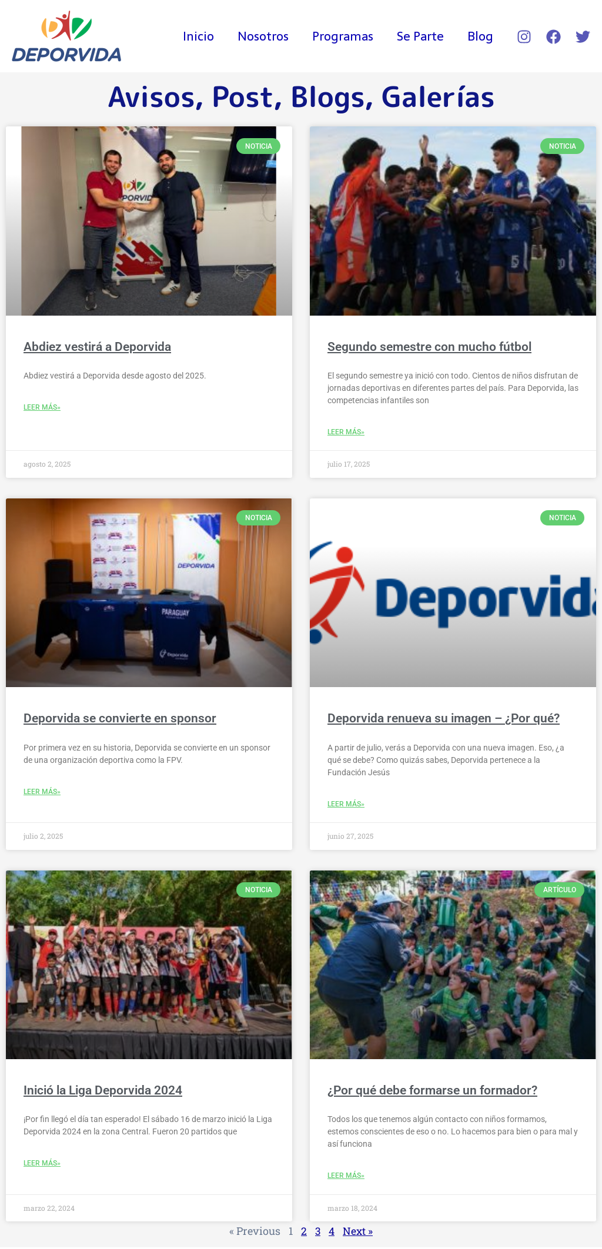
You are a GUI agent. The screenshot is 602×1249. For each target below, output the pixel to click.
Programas (339, 36)
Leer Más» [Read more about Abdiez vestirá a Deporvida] (42, 408)
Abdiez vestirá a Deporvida (97, 347)
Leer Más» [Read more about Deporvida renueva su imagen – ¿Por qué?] (345, 805)
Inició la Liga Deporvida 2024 (103, 1091)
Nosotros (259, 36)
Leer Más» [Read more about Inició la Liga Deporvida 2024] (42, 1165)
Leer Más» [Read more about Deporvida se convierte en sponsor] (42, 793)
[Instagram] (524, 36)
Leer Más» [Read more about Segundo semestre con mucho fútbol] (345, 432)
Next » (358, 1232)
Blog (480, 36)
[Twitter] (583, 36)
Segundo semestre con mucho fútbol (429, 347)
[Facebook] (553, 36)
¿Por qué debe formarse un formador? (432, 1091)
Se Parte (418, 36)
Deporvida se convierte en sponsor (120, 719)
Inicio (193, 36)
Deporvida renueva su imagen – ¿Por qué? (443, 719)
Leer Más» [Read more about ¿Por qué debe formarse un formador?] (345, 1177)
